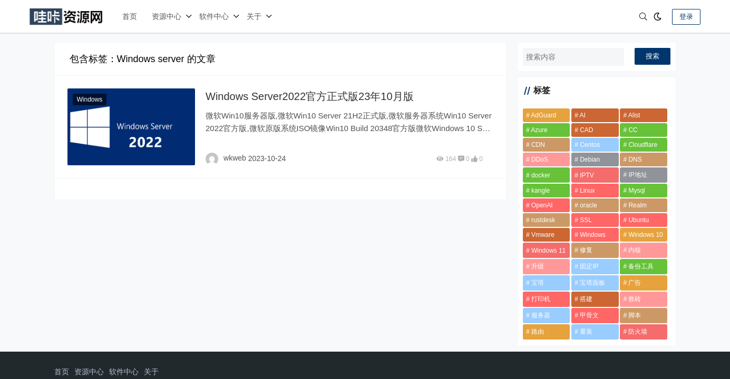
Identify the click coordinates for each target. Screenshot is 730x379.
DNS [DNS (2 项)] (634, 159)
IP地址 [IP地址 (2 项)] (637, 174)
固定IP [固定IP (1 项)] (589, 266)
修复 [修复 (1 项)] (586, 250)
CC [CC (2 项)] (632, 130)
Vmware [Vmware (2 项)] (542, 234)
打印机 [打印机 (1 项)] (540, 299)
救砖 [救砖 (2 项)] (634, 299)
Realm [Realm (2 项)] (637, 205)
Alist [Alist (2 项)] (634, 115)
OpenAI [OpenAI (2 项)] (542, 205)
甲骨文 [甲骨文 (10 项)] (589, 315)
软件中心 (214, 16)
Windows (90, 99)
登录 (686, 17)
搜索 (652, 56)
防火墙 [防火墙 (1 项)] (637, 331)
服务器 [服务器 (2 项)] (540, 315)
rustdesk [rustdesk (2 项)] (543, 220)
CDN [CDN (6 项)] (538, 144)
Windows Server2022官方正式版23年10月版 (310, 96)
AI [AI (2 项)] (583, 115)
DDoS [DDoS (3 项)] (539, 159)
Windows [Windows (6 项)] (593, 234)
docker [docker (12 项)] (540, 175)
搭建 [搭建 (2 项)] (586, 299)
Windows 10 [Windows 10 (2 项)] (645, 234)
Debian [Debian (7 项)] (590, 159)
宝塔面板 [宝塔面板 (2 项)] (592, 282)
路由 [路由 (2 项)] (537, 331)
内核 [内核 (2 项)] (634, 250)
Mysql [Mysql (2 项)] (636, 190)
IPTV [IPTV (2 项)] (587, 175)
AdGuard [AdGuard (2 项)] (543, 115)
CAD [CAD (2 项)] (586, 130)
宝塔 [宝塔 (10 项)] (537, 282)
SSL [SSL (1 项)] (586, 220)
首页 (129, 16)
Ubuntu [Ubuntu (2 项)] (638, 220)
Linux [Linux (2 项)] (587, 190)
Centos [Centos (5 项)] (590, 144)
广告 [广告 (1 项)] (634, 282)
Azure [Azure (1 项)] (539, 130)
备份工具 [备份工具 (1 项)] (641, 266)
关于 (254, 16)
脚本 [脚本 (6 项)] (634, 315)
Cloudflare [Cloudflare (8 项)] (642, 144)
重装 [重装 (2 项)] (586, 331)
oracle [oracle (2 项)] (588, 205)
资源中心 (166, 16)
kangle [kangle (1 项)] (540, 190)
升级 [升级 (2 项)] (537, 266)
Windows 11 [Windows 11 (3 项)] (548, 250)
